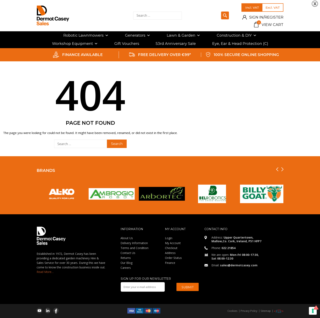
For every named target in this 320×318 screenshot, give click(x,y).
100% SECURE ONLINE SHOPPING (246, 54)
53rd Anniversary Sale (176, 43)
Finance (170, 263)
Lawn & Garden (183, 35)
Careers (126, 268)
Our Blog (126, 263)
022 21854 (228, 248)
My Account (173, 243)
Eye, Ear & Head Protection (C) (240, 43)
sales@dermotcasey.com (238, 265)
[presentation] (277, 169)
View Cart (270, 24)
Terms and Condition (134, 248)
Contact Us (128, 253)
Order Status (173, 258)
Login (168, 238)
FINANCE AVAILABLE (82, 54)
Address (170, 253)
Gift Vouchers (126, 43)
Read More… (45, 272)
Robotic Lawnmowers (86, 35)
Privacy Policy (249, 311)
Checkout (171, 248)
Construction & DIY (237, 35)
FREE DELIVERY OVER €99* (164, 54)
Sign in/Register (266, 17)
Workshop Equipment (75, 44)
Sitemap (266, 311)
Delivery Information (134, 243)
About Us (127, 238)
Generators (137, 35)
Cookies (232, 311)
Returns (126, 258)
